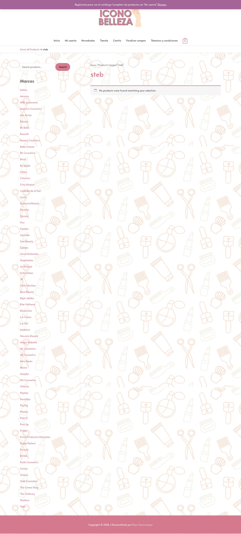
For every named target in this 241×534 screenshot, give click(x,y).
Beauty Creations (30, 140)
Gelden (24, 248)
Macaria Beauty (29, 336)
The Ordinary (27, 494)
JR (21, 279)
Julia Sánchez (28, 286)
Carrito (117, 40)
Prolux (23, 431)
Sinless (24, 475)
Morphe (24, 374)
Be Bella (24, 128)
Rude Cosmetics (29, 462)
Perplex (24, 393)
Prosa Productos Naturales (35, 437)
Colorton (25, 178)
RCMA (23, 456)
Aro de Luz (26, 115)
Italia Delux (26, 273)
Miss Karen (26, 361)
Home (93, 65)
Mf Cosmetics (28, 355)
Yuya (23, 506)
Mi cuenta (70, 40)
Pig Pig (24, 405)
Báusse (24, 121)
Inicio (57, 40)
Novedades (88, 40)
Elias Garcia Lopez (142, 525)
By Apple (25, 166)
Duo (22, 222)
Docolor (24, 210)
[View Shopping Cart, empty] (185, 41)
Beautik (24, 134)
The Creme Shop (29, 488)
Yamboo (25, 500)
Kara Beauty (27, 292)
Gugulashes (27, 260)
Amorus (24, 96)
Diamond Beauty (30, 203)
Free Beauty (26, 241)
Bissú (23, 159)
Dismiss (162, 4)
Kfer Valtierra (28, 304)
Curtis (23, 197)
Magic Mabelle (28, 342)
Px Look (24, 450)
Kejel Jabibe (27, 298)
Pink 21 (24, 418)
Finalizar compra (136, 40)
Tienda (104, 40)
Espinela (25, 235)
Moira (23, 367)
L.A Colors (25, 317)
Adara (24, 90)
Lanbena (25, 330)
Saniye (24, 468)
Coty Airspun (27, 185)
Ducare (24, 216)
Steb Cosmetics (29, 481)
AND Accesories (29, 102)
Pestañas (25, 399)
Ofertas (24, 387)
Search (63, 67)
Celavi (23, 172)
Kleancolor (26, 311)
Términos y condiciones (164, 40)
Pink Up (24, 424)
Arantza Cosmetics (31, 109)
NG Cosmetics (28, 380)
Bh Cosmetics (27, 153)
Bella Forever (27, 147)
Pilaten (24, 412)
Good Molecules (29, 254)
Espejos (24, 229)
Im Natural (26, 267)
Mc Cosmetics (28, 349)
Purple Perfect (28, 443)
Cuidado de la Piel (31, 191)
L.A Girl (24, 323)
